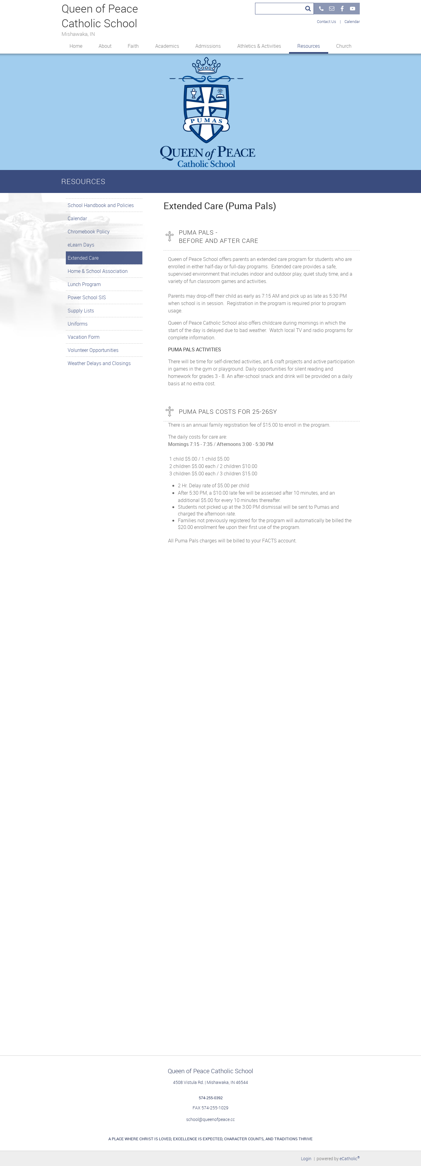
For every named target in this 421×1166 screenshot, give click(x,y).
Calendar (352, 21)
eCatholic (350, 1158)
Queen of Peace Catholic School (99, 15)
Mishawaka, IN (78, 33)
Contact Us (326, 21)
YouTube (352, 8)
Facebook (342, 8)
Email (332, 8)
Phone (321, 8)
